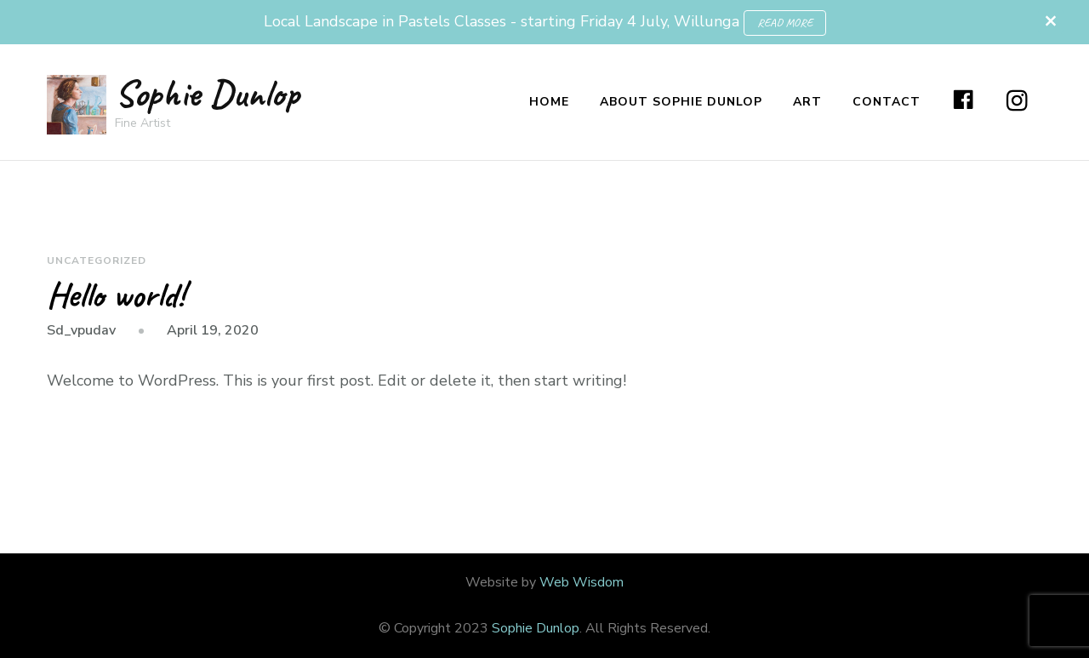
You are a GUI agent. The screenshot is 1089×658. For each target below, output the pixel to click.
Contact (886, 102)
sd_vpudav (81, 330)
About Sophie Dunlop (681, 102)
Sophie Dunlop (207, 93)
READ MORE (784, 22)
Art (807, 102)
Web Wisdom (581, 582)
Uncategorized (96, 260)
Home (549, 102)
